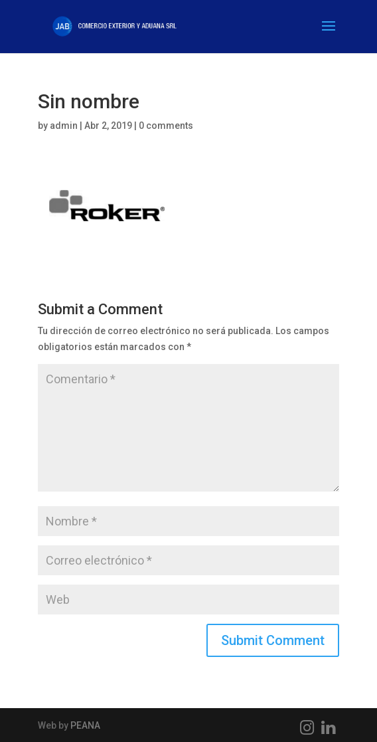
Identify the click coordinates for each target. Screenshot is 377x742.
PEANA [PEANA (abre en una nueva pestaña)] (85, 725)
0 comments (166, 125)
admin (64, 125)
